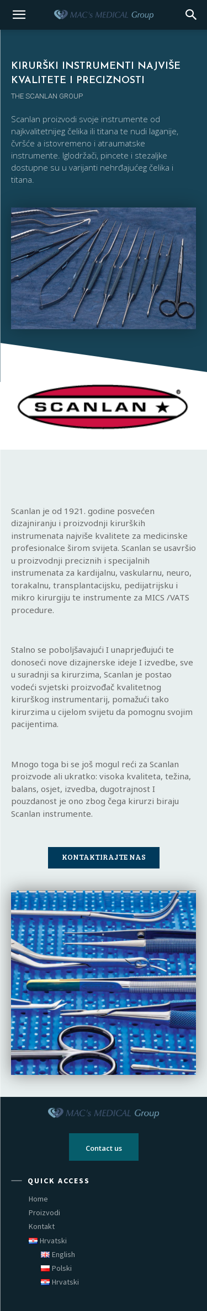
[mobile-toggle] (18, 15)
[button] (191, 15)
